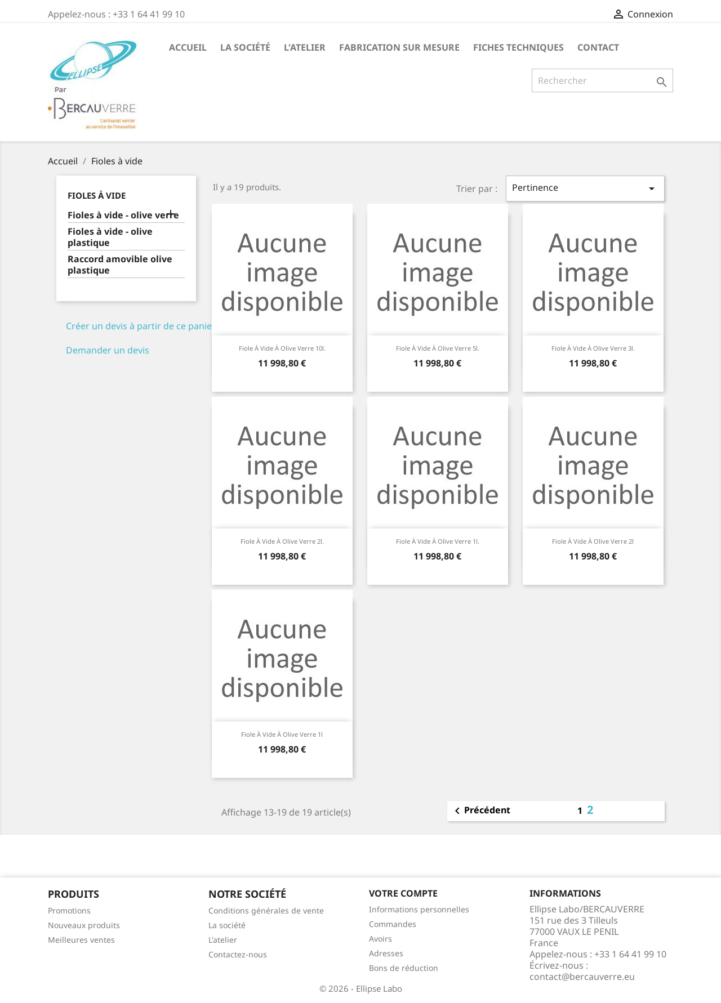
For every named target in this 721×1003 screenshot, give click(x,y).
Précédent (480, 811)
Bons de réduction (403, 967)
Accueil (188, 47)
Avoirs (380, 938)
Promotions (69, 910)
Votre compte (403, 893)
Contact (598, 47)
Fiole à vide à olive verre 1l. (437, 541)
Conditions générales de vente (266, 910)
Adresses (386, 953)
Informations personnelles (419, 909)
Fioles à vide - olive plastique (110, 237)
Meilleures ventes (81, 939)
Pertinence (585, 188)
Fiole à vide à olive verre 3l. (593, 348)
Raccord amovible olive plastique (120, 264)
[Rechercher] (602, 80)
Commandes (392, 924)
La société (245, 47)
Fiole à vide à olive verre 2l (593, 541)
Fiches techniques (518, 47)
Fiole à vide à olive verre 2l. (282, 541)
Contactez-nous (237, 954)
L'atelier (305, 47)
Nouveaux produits (84, 925)
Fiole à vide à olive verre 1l (282, 734)
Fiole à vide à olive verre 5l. (437, 348)
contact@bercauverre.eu (582, 976)
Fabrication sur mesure (399, 47)
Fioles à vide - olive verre (123, 215)
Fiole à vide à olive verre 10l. (282, 348)
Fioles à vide (97, 195)
